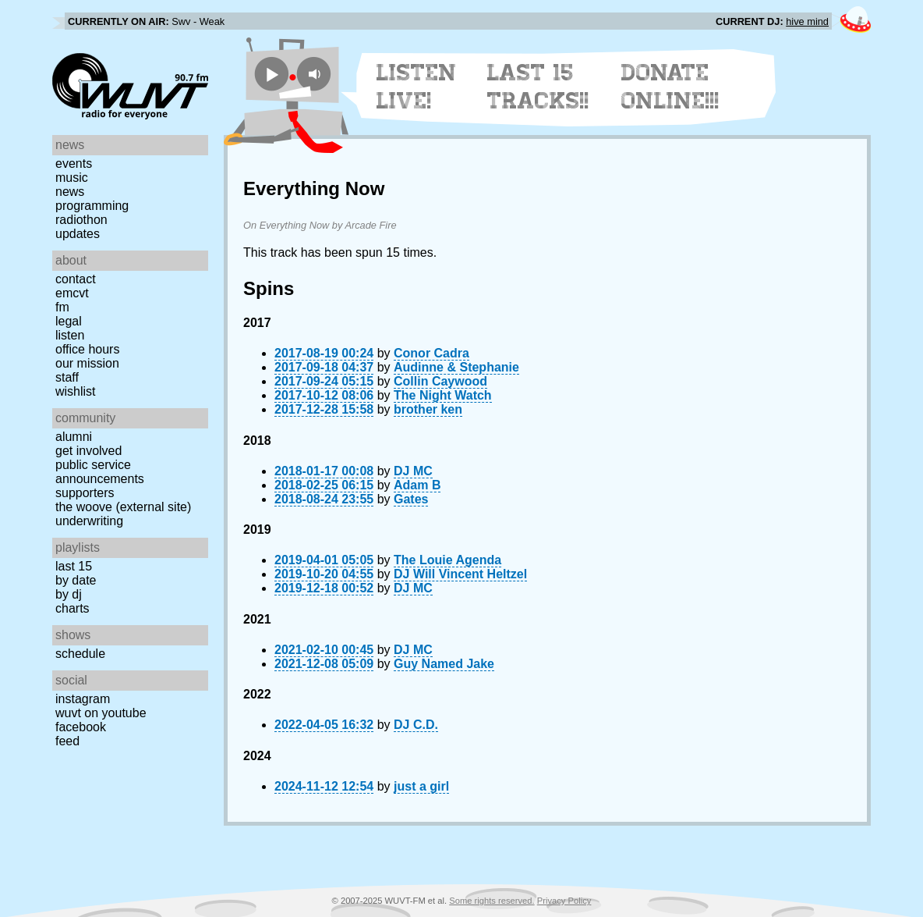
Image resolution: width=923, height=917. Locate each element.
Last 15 (73, 566)
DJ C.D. (416, 724)
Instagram (82, 699)
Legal (68, 321)
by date (75, 580)
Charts (72, 608)
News (69, 191)
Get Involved (88, 450)
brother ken (428, 409)
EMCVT (72, 293)
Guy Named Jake (444, 663)
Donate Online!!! (670, 87)
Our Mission (87, 363)
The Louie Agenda (447, 560)
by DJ (68, 594)
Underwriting (89, 521)
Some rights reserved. (491, 900)
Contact (75, 279)
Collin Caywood (440, 381)
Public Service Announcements (99, 471)
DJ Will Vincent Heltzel (460, 574)
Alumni (73, 436)
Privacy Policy (564, 900)
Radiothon (81, 219)
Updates (77, 233)
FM (62, 307)
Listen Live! (417, 87)
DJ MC (413, 471)
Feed (67, 741)
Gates (411, 499)
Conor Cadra (431, 353)
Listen (69, 335)
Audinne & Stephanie (456, 367)
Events (73, 163)
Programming (92, 205)
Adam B (417, 485)
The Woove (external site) (123, 507)
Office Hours (87, 349)
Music (71, 177)
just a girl (421, 786)
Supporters (85, 492)
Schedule (80, 653)
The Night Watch (443, 395)
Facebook (80, 727)
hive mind (807, 21)
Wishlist (75, 391)
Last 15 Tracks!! (538, 87)
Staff (67, 377)
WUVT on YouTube (101, 713)
